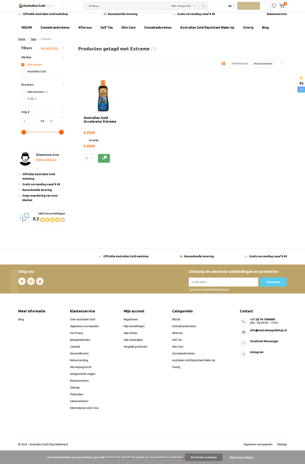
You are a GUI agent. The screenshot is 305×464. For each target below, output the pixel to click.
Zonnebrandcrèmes (55, 30)
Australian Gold (36, 74)
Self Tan (106, 30)
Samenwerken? (79, 403)
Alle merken (34, 67)
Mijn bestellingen (134, 328)
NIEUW (27, 30)
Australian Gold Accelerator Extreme (151, 83)
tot (41, 124)
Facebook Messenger (264, 343)
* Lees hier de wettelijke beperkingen (209, 292)
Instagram (31, 283)
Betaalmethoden (80, 342)
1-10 (32, 101)
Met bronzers (37, 94)
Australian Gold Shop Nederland (48, 447)
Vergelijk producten (135, 349)
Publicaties (76, 397)
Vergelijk (129, 104)
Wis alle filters (49, 51)
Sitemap (75, 390)
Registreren (131, 322)
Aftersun (85, 30)
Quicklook (216, 101)
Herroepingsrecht (80, 369)
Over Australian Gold (82, 322)
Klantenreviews (79, 383)
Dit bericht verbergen (204, 457)
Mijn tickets (131, 335)
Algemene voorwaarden (84, 328)
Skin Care (128, 30)
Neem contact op (46, 162)
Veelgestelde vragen (82, 376)
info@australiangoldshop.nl (268, 333)
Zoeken (203, 6)
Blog (265, 30)
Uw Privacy (76, 335)
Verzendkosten (79, 356)
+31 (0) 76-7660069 (262, 322)
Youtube (40, 283)
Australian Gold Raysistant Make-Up (207, 30)
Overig (248, 30)
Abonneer (273, 284)
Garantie (75, 349)
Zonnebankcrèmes (158, 30)
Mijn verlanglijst (133, 342)
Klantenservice (277, 16)
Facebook (22, 283)
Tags (33, 42)
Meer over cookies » (242, 457)
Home (21, 42)
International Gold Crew (84, 410)
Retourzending (79, 363)
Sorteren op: (239, 66)
